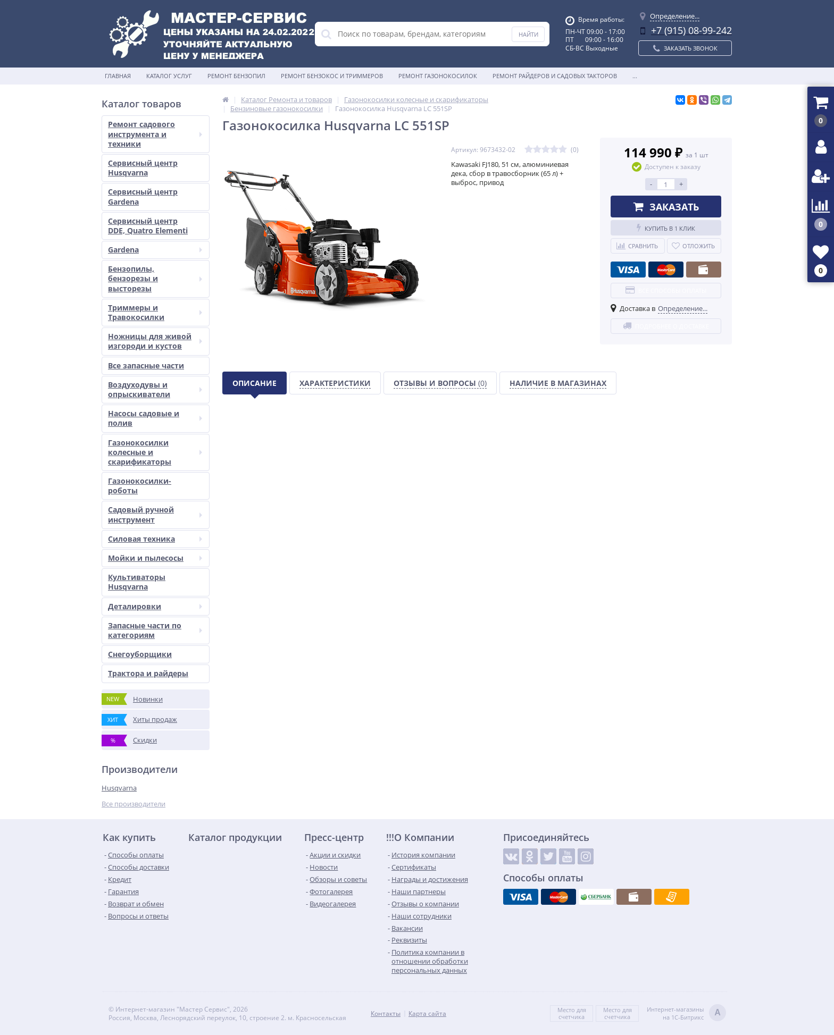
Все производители (133, 804)
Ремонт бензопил (236, 76)
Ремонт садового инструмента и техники (155, 133)
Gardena (155, 250)
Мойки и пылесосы (155, 558)
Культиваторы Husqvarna (136, 582)
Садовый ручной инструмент (155, 514)
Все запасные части (146, 365)
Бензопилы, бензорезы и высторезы (155, 278)
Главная (118, 76)
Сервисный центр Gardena (143, 196)
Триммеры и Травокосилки (155, 312)
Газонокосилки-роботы (139, 485)
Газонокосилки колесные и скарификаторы (155, 452)
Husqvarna (119, 788)
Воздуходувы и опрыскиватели (155, 389)
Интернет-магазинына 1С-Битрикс (686, 1013)
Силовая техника (155, 539)
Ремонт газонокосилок (437, 76)
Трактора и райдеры (148, 673)
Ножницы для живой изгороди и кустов (155, 341)
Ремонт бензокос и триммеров (332, 76)
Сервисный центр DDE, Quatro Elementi (148, 225)
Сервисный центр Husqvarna (143, 168)
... (634, 76)
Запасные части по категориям (155, 630)
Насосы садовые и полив (155, 418)
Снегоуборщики (140, 654)
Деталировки (155, 606)
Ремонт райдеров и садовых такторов (555, 76)
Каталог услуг (169, 76)
